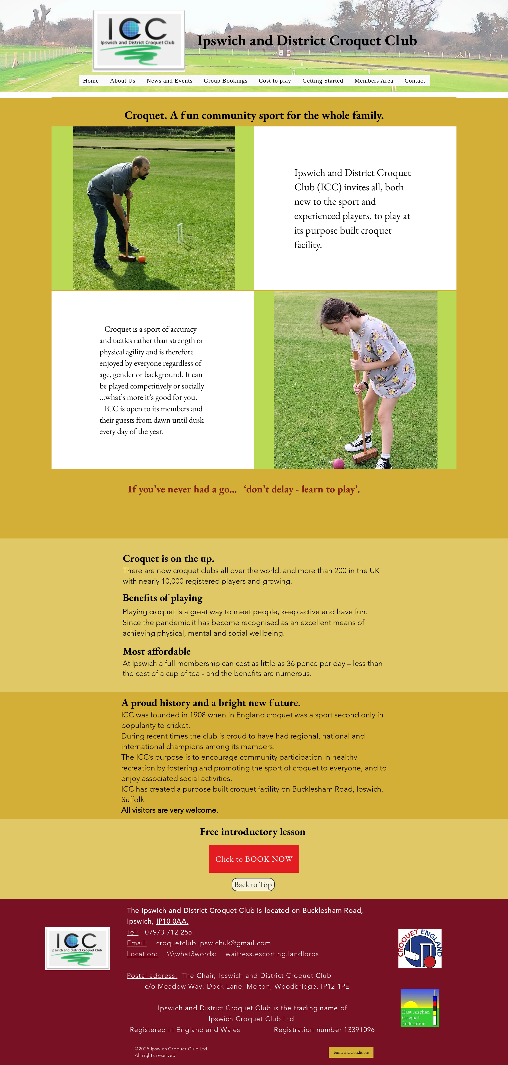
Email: (137, 943)
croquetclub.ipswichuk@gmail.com (209, 943)
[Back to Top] (253, 884)
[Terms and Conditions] (351, 1052)
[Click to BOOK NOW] (254, 859)
